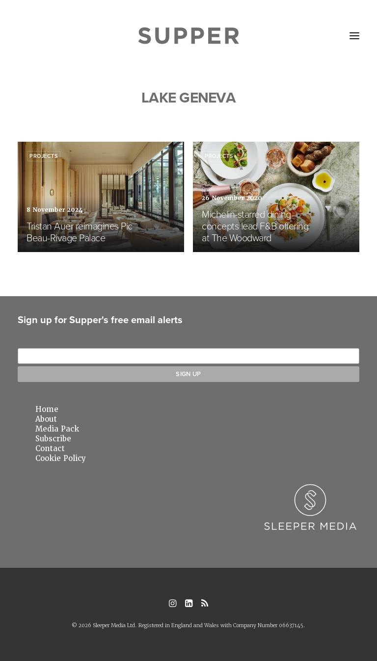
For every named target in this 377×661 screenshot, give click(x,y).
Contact (50, 449)
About (46, 419)
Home (46, 409)
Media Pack (57, 429)
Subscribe (53, 439)
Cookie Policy (60, 458)
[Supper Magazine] (188, 35)
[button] (354, 36)
